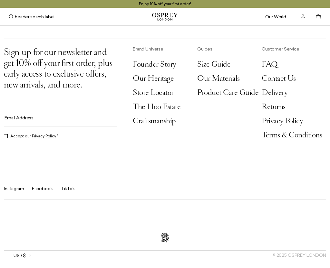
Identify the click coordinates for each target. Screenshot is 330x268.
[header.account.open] (303, 17)
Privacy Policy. (44, 136)
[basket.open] (318, 17)
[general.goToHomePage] (165, 17)
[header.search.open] (32, 17)
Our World (275, 17)
